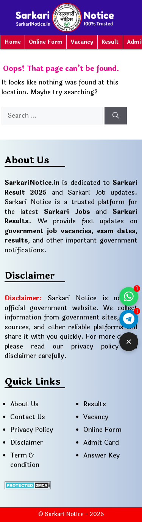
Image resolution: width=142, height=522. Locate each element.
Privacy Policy (31, 430)
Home (12, 42)
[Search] (116, 116)
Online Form (45, 42)
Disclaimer (26, 443)
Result (110, 42)
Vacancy (82, 42)
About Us (24, 404)
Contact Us (27, 417)
